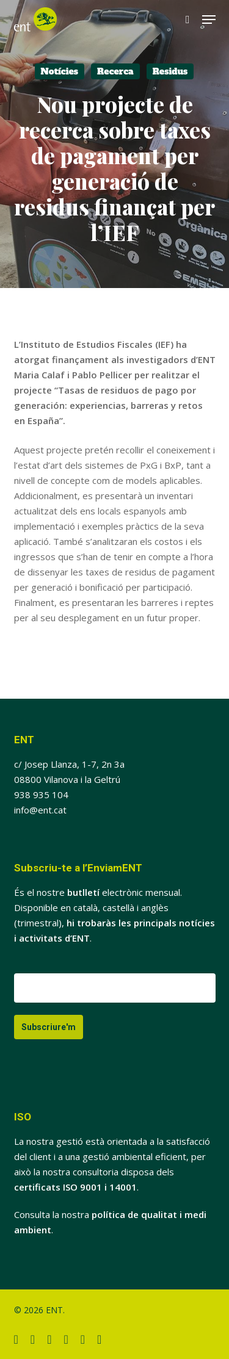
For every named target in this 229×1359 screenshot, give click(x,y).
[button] (209, 19)
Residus (170, 71)
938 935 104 (41, 794)
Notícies (60, 71)
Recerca (115, 71)
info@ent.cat (40, 810)
